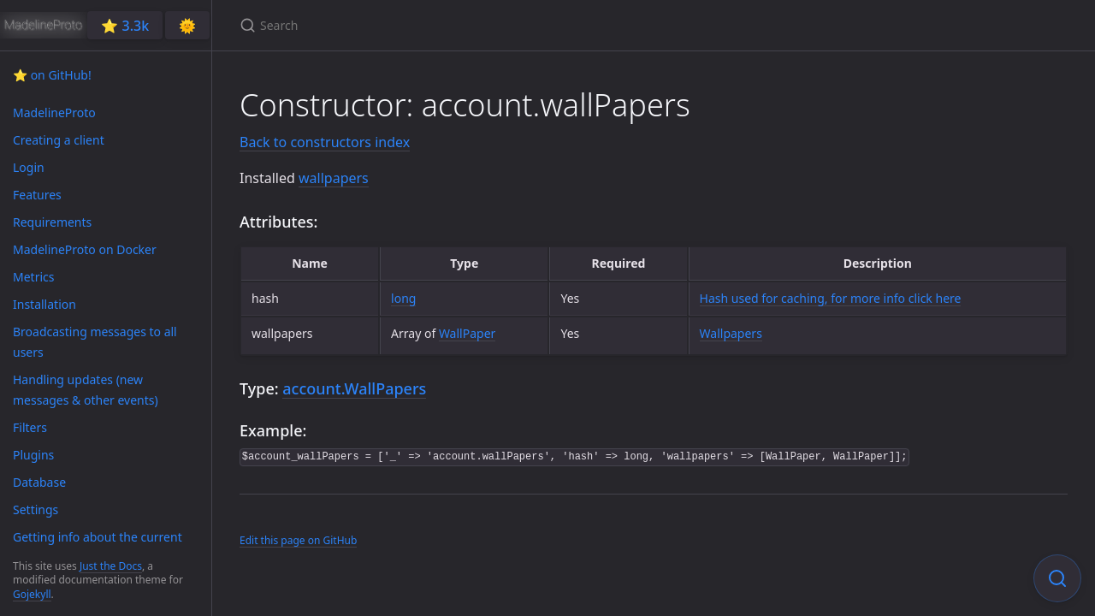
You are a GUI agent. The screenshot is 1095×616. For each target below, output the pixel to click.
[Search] (441, 25)
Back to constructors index (325, 142)
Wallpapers (731, 333)
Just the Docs (111, 566)
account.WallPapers (354, 388)
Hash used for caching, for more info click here (831, 298)
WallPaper (467, 333)
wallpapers (334, 178)
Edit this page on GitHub (298, 540)
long (403, 298)
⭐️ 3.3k (125, 25)
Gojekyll (32, 594)
